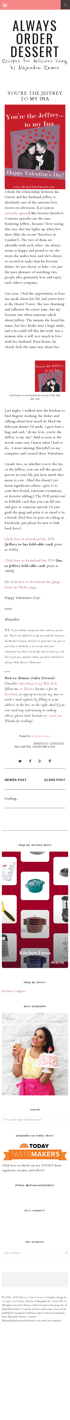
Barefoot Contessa (49, 743)
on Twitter (26, 689)
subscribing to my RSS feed (37, 683)
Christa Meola (59, 1396)
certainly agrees (16, 213)
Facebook (11, 694)
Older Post (54, 780)
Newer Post (16, 780)
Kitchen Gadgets (14, 991)
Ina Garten (23, 746)
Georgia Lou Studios (13, 1396)
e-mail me (54, 715)
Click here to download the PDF (30, 539)
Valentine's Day (43, 746)
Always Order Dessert (35, 38)
